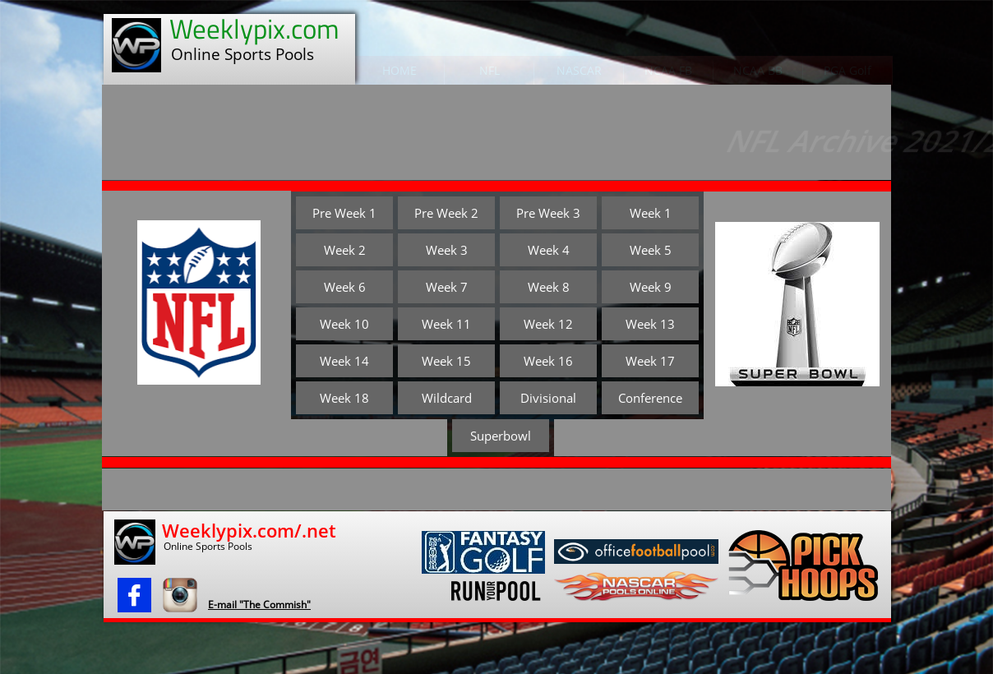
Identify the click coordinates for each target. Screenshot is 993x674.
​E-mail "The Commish (257, 605)
